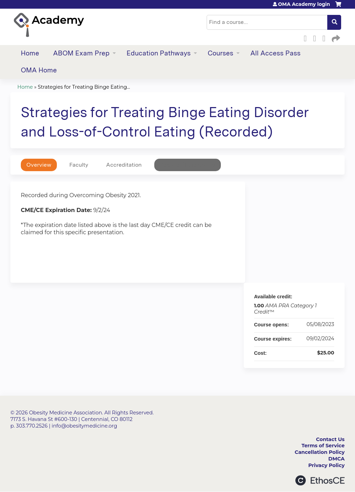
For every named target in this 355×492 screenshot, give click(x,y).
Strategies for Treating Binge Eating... (84, 87)
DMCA (336, 459)
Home (30, 53)
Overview (38, 164)
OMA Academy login (304, 4)
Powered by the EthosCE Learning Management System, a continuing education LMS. (320, 480)
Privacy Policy (326, 465)
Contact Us (330, 439)
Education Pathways (159, 53)
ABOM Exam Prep (81, 53)
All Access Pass (275, 53)
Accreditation (124, 164)
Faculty (78, 164)
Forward (335, 37)
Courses (220, 53)
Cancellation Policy (320, 452)
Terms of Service (323, 445)
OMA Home (39, 70)
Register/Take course (187, 164)
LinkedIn (325, 37)
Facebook (307, 37)
